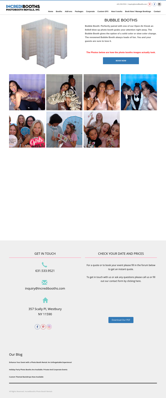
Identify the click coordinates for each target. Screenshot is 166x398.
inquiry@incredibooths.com (137, 4)
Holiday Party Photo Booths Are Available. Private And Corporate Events (38, 369)
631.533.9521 (121, 4)
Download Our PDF (121, 320)
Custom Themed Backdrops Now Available (26, 377)
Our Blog (15, 354)
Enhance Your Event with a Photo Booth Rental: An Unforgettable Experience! (40, 362)
